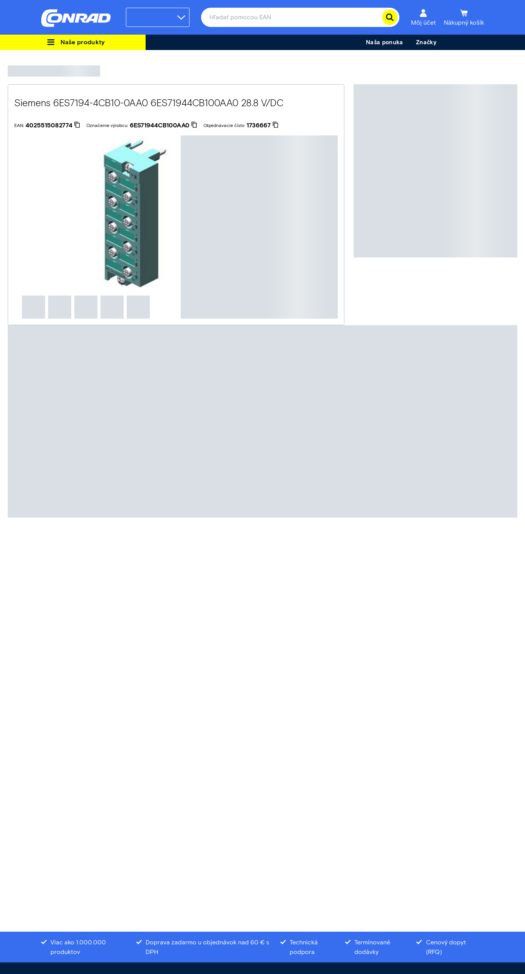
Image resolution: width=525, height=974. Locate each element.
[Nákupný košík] (464, 17)
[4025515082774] (52, 125)
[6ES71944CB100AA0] (163, 125)
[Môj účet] (423, 17)
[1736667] (262, 125)
